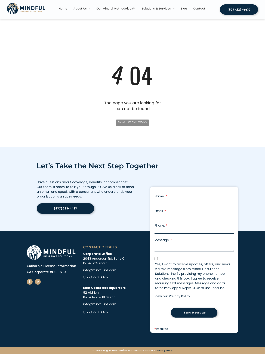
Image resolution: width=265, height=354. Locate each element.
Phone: (160, 225)
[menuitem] (63, 9)
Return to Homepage (132, 122)
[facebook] (30, 282)
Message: (162, 240)
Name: (160, 196)
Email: (159, 211)
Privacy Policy (179, 296)
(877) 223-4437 (96, 277)
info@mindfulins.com (99, 270)
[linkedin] (38, 282)
